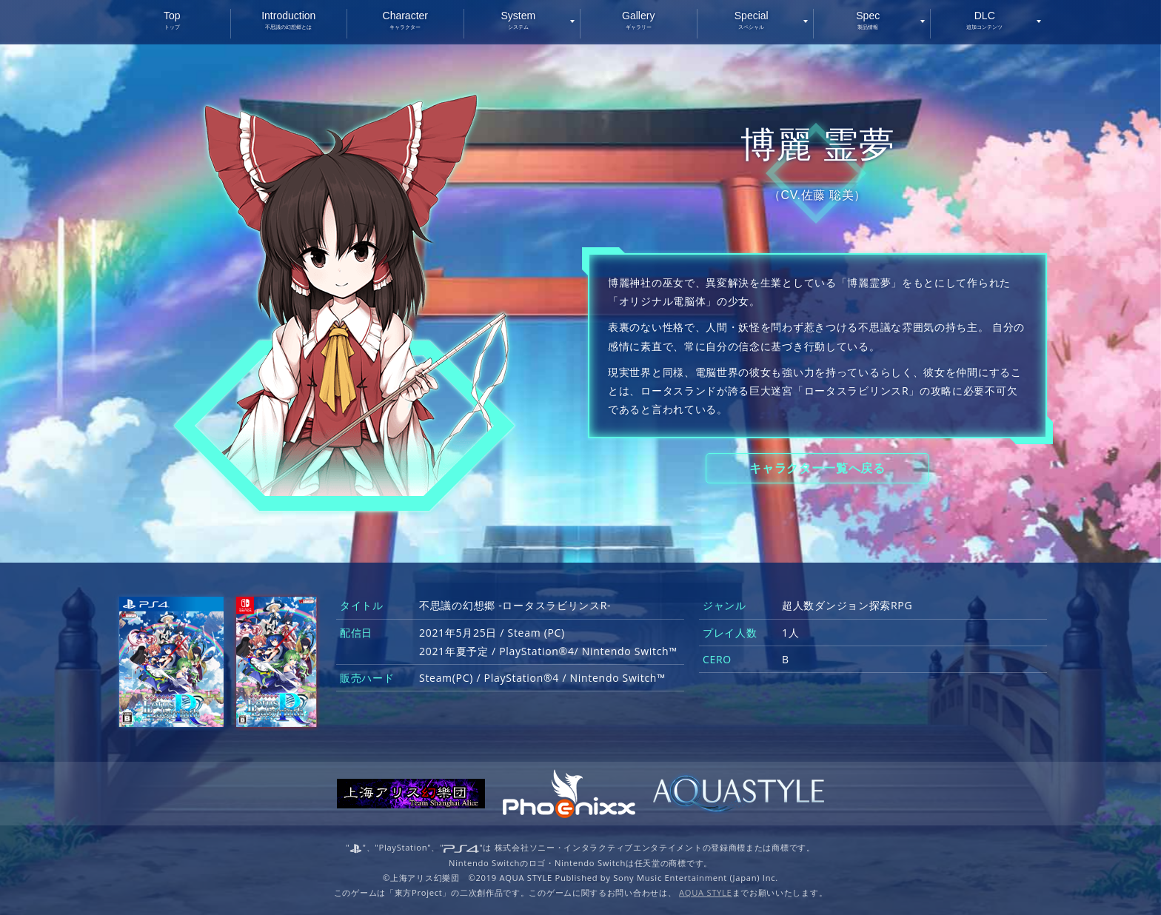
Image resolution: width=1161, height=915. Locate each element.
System (518, 20)
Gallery (639, 20)
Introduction (289, 20)
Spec (868, 20)
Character (405, 20)
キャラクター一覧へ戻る (817, 468)
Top (172, 20)
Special (752, 20)
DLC (985, 20)
